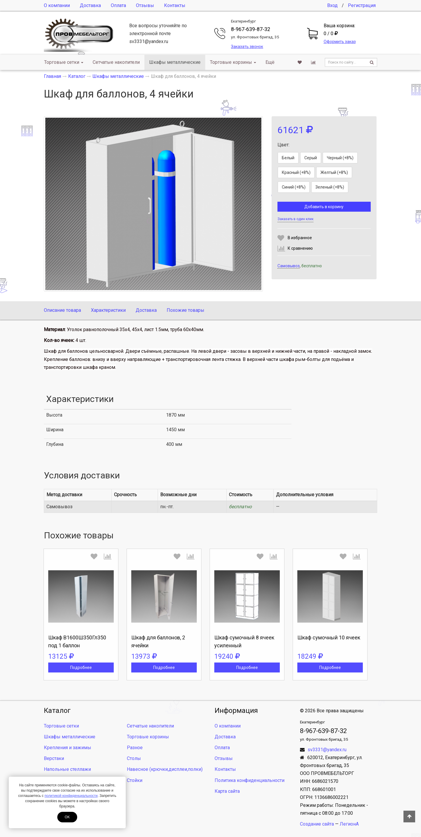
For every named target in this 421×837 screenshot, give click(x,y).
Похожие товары (185, 310)
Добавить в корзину (324, 206)
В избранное (300, 237)
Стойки (134, 780)
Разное (135, 747)
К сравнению (300, 248)
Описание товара (62, 310)
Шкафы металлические (175, 62)
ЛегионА (349, 824)
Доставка (90, 5)
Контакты (174, 5)
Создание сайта (317, 824)
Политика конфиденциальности (249, 780)
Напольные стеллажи (67, 769)
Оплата (118, 5)
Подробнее (81, 667)
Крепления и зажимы (67, 747)
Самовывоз (288, 265)
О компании (57, 5)
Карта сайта (227, 791)
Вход (332, 5)
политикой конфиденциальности (70, 796)
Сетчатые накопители (116, 62)
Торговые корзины (233, 62)
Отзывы (145, 5)
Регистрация (362, 5)
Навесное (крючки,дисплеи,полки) (165, 769)
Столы (134, 758)
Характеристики (108, 310)
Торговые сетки (63, 62)
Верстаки (54, 758)
